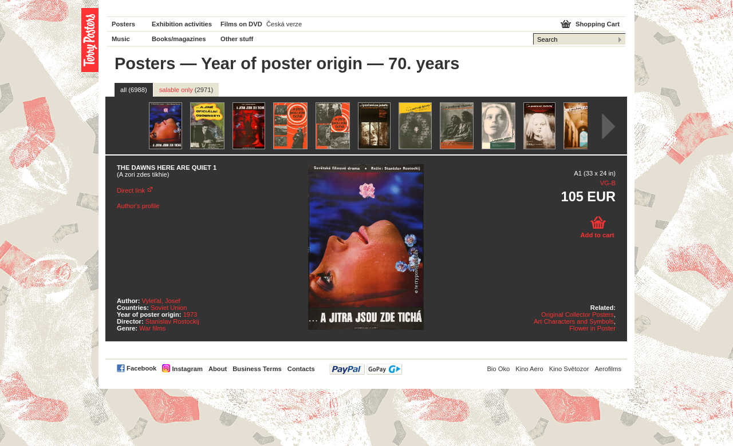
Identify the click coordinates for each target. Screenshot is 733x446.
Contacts (301, 368)
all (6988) (133, 89)
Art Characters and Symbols (574, 321)
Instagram (187, 368)
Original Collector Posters (577, 314)
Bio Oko (498, 368)
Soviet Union (169, 307)
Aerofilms (607, 368)
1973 (190, 314)
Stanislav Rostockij (172, 321)
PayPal (365, 369)
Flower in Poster (592, 328)
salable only (186, 89)
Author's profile (138, 205)
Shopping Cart (598, 24)
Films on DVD (241, 24)
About (217, 368)
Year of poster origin (281, 63)
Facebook (141, 368)
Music (121, 38)
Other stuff (236, 38)
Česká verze (284, 24)
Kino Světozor (569, 368)
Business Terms (257, 368)
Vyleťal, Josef (161, 300)
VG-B (608, 183)
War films (152, 328)
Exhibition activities (182, 24)
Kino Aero (529, 368)
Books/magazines (179, 38)
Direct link (131, 190)
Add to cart (597, 235)
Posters (123, 24)
